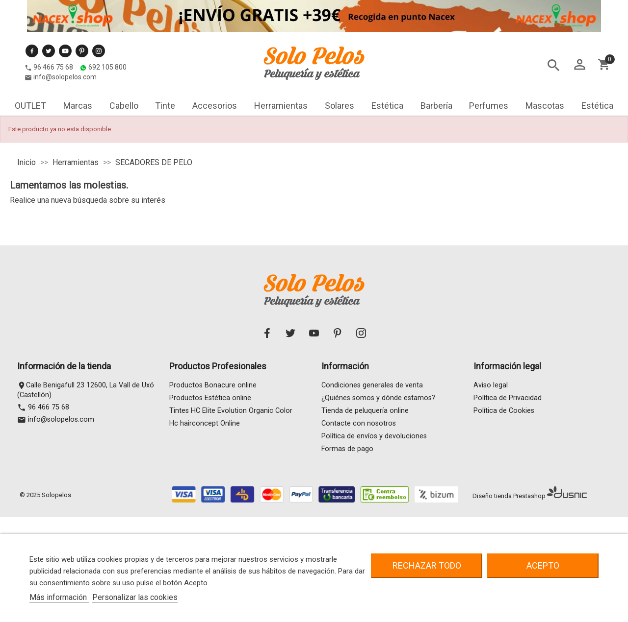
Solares (339, 105)
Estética (387, 105)
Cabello (123, 105)
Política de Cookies (503, 411)
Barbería (436, 105)
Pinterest (82, 51)
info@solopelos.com (65, 77)
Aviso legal (490, 385)
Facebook (32, 51)
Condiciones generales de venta (372, 385)
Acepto (542, 565)
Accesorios (214, 105)
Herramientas (281, 105)
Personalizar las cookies (135, 597)
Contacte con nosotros (358, 423)
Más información (59, 597)
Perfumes (488, 105)
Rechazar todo (426, 565)
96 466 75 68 (53, 67)
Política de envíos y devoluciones (374, 436)
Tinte (165, 105)
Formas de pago (347, 449)
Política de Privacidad (507, 398)
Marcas (77, 105)
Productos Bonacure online (213, 385)
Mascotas (544, 105)
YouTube (65, 51)
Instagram (98, 51)
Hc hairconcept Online (204, 423)
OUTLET (30, 105)
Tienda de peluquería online (365, 411)
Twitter (48, 51)
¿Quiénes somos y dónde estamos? (378, 398)
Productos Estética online (210, 398)
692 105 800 (107, 67)
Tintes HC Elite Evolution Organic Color (230, 411)
